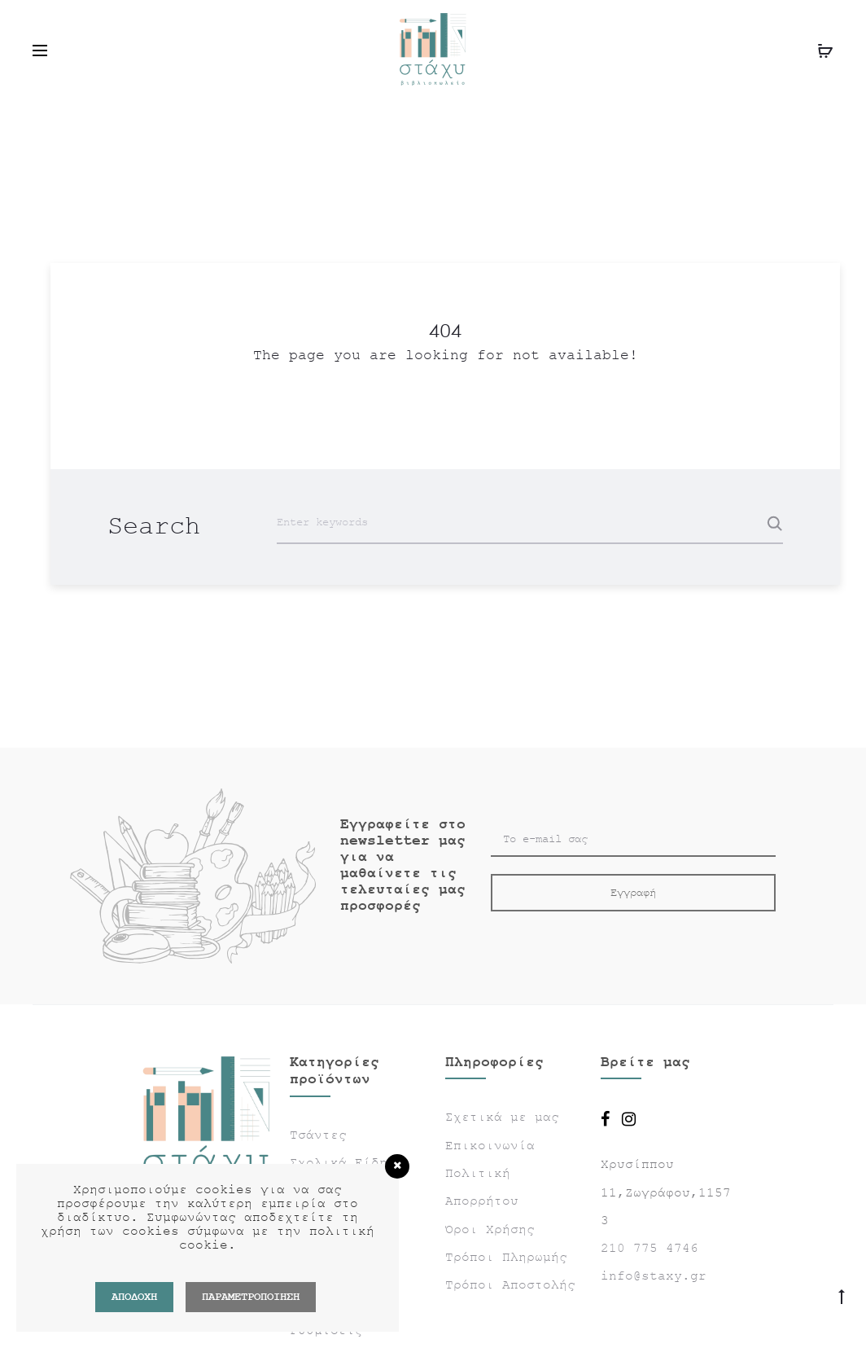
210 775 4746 (649, 1248)
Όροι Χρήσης (490, 1230)
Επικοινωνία (490, 1146)
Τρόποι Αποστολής (510, 1285)
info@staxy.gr (653, 1276)
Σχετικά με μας (502, 1117)
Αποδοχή (134, 1296)
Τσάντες (318, 1135)
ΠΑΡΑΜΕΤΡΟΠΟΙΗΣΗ (251, 1296)
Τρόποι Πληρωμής (506, 1257)
